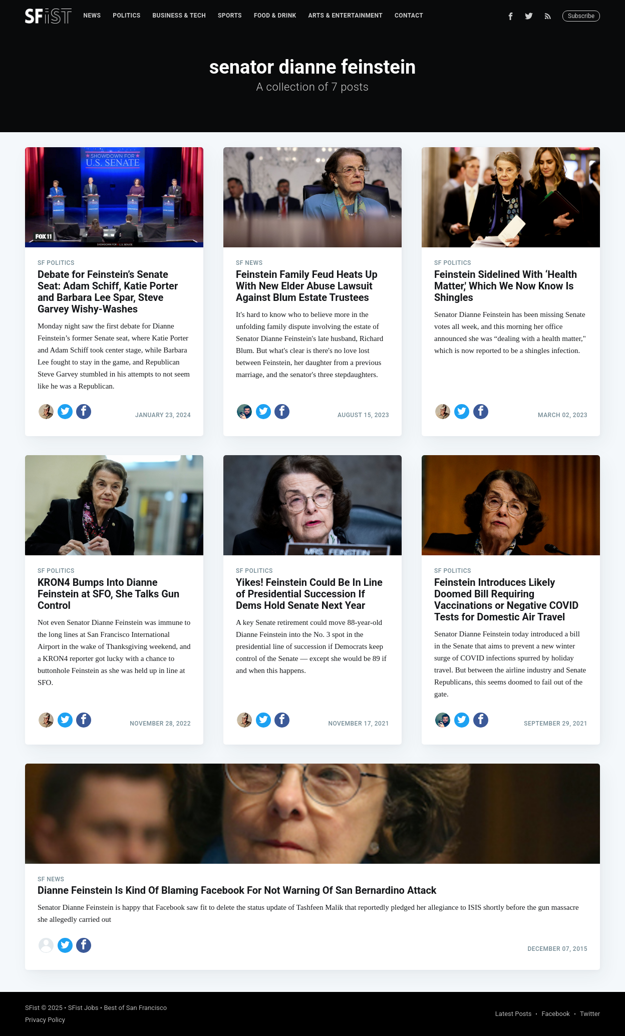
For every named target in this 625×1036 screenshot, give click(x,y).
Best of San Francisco (135, 1007)
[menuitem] (92, 16)
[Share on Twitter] (65, 411)
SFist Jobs (83, 1007)
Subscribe (581, 16)
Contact (409, 15)
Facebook (555, 1013)
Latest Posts (513, 1013)
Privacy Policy (45, 1019)
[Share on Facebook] (83, 411)
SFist (32, 1007)
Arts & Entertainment (345, 15)
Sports (230, 15)
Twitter (590, 1013)
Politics (126, 15)
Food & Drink (275, 15)
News (92, 15)
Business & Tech (179, 15)
